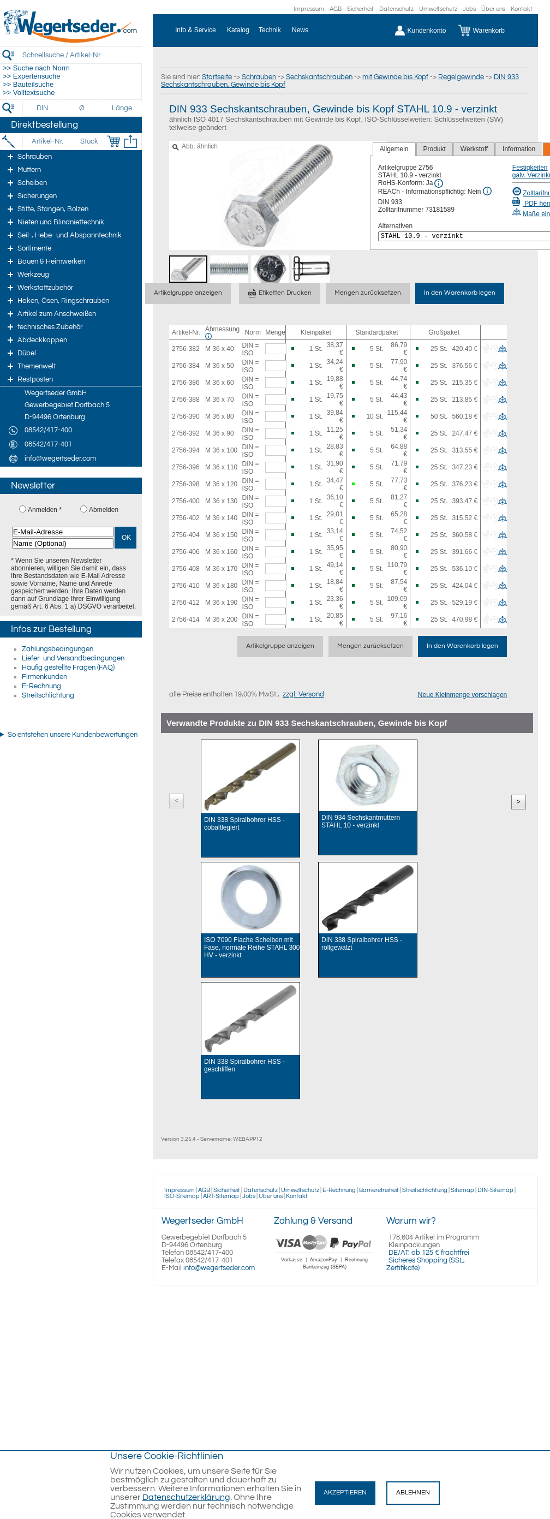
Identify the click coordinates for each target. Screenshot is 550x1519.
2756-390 (186, 416)
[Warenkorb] (489, 30)
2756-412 (186, 602)
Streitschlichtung (48, 695)
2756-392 (186, 433)
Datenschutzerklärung (186, 1497)
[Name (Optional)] (62, 543)
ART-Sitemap (221, 1196)
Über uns (493, 9)
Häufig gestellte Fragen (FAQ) (68, 667)
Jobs (469, 9)
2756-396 (186, 467)
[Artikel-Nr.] (47, 141)
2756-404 (186, 535)
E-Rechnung (41, 686)
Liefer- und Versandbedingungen (73, 658)
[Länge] (122, 108)
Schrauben (259, 77)
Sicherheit (360, 9)
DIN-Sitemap (495, 1190)
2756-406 (186, 552)
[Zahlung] (325, 1270)
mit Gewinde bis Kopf (395, 77)
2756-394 (186, 450)
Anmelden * (45, 510)
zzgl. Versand (303, 694)
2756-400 (186, 501)
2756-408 (186, 569)
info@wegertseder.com (219, 1268)
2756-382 (186, 349)
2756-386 (186, 382)
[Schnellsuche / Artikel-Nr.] (81, 55)
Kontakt (522, 9)
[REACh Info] (487, 191)
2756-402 (186, 518)
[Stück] (88, 141)
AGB (336, 9)
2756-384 (186, 366)
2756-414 (186, 619)
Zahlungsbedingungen (57, 649)
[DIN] (42, 108)
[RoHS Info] (438, 183)
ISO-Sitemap (182, 1196)
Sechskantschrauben (319, 77)
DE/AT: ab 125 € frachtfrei (428, 1252)
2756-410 (186, 585)
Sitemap (462, 1190)
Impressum (309, 9)
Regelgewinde (461, 77)
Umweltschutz (438, 9)
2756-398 (186, 484)
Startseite (217, 77)
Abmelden (103, 510)
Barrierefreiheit (379, 1190)
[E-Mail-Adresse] (62, 532)
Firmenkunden (44, 677)
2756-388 (186, 399)
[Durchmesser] (82, 108)
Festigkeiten (530, 167)
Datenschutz (396, 9)
